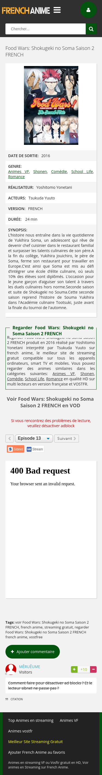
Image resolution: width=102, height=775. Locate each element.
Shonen (40, 171)
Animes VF (18, 171)
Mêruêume (29, 666)
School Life (82, 171)
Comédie (59, 171)
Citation (14, 699)
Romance (16, 176)
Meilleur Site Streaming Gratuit (35, 741)
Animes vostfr (20, 731)
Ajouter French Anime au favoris (36, 752)
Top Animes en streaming (30, 720)
